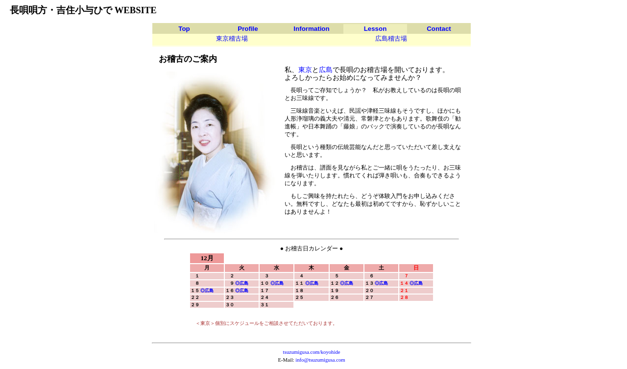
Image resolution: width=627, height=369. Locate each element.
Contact (439, 28)
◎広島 (241, 283)
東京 (305, 70)
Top (184, 28)
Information (311, 28)
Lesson (375, 28)
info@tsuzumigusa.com (320, 360)
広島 (326, 70)
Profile (248, 28)
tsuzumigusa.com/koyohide (311, 352)
